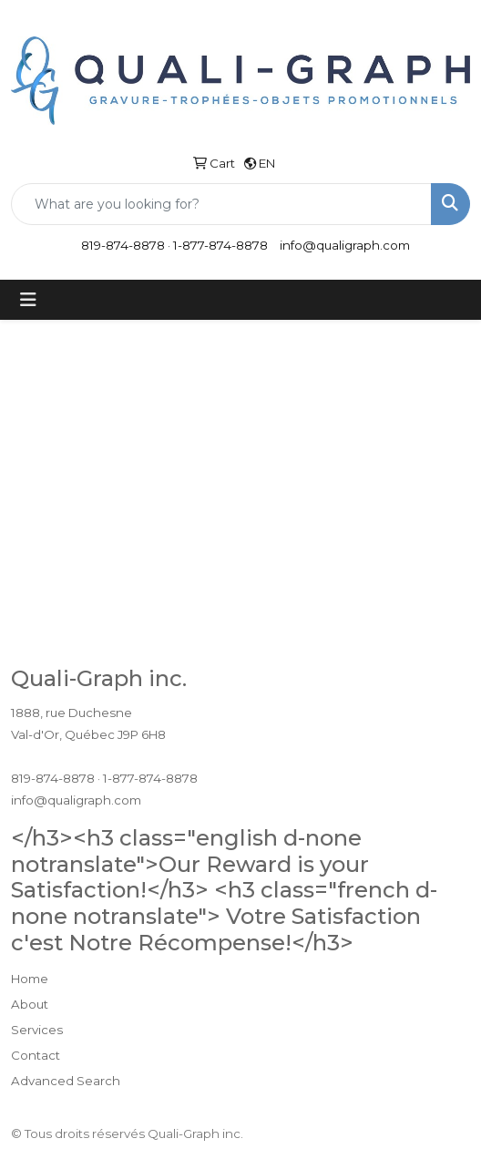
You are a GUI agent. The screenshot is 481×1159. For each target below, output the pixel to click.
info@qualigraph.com (345, 245)
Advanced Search (65, 1080)
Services (37, 1029)
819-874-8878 (123, 245)
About (29, 1004)
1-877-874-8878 (220, 245)
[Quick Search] (221, 204)
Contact (35, 1055)
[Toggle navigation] (28, 300)
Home (29, 978)
